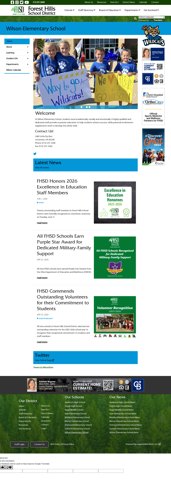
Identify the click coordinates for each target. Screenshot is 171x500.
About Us (89, 2)
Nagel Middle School (74, 410)
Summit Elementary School (77, 429)
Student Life (18, 58)
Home (9, 41)
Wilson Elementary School (76, 432)
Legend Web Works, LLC (149, 444)
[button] (81, 107)
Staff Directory (86, 10)
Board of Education (110, 10)
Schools (69, 10)
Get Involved (151, 10)
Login (43, 428)
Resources (101, 2)
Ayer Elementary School (75, 414)
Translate (155, 20)
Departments (132, 10)
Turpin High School (73, 406)
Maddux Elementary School (77, 417)
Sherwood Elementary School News (125, 425)
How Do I (114, 2)
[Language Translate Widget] (152, 17)
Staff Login (19, 444)
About (18, 47)
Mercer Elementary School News (124, 421)
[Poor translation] (9, 467)
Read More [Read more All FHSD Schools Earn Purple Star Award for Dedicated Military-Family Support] (42, 278)
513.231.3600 (39, 2)
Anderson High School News (122, 402)
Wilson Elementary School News (123, 432)
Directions (45, 421)
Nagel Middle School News (121, 410)
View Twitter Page (44, 360)
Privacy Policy (68, 444)
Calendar (143, 2)
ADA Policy (55, 444)
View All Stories (42, 168)
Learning (18, 53)
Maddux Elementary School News (124, 417)
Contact (155, 2)
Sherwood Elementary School (78, 425)
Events (40, 203)
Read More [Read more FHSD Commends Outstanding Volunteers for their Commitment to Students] (42, 342)
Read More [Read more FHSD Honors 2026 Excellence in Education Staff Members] (42, 223)
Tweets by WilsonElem (43, 367)
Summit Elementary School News (124, 429)
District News (129, 2)
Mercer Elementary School (77, 421)
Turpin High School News (120, 406)
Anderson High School (75, 402)
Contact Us (39, 444)
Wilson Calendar (13, 70)
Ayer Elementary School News (123, 414)
